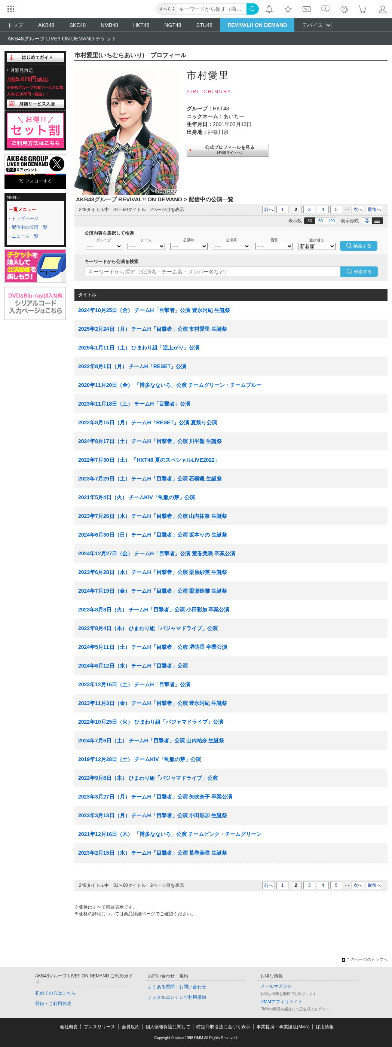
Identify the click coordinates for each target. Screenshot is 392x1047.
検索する (363, 271)
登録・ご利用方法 (53, 1003)
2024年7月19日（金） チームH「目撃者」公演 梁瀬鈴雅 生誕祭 (152, 591)
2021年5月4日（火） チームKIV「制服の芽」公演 (136, 497)
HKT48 (141, 25)
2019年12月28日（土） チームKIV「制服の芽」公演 (139, 759)
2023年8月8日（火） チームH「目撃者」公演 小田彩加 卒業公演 (154, 610)
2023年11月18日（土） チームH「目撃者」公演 (134, 404)
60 (320, 221)
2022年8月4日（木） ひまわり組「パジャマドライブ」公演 (148, 628)
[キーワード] (211, 9)
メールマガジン (276, 986)
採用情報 (325, 1026)
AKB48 (46, 25)
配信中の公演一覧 (30, 227)
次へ (357, 209)
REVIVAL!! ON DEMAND (257, 25)
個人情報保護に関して (168, 1026)
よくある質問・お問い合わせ (177, 986)
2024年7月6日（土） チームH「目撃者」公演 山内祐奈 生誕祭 (151, 741)
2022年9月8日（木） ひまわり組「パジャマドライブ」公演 (148, 778)
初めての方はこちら (55, 993)
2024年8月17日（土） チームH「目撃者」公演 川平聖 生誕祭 (150, 441)
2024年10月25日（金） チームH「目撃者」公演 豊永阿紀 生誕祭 (154, 310)
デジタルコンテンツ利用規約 (177, 997)
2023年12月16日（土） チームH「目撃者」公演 (134, 684)
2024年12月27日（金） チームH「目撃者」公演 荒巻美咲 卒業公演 (156, 553)
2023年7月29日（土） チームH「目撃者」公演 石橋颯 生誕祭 (150, 479)
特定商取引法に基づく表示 (223, 1026)
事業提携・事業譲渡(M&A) (283, 1026)
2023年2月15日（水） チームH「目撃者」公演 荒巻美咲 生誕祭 (152, 853)
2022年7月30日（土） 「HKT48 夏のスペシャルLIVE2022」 (149, 460)
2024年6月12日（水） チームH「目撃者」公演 (133, 666)
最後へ (374, 209)
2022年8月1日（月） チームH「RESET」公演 (132, 366)
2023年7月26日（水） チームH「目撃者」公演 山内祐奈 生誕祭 (152, 516)
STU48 (204, 25)
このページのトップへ (365, 959)
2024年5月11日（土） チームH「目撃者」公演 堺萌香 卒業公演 (152, 647)
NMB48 (109, 25)
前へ (268, 209)
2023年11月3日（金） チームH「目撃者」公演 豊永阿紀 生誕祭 (152, 703)
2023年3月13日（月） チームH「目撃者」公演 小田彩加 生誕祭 (152, 815)
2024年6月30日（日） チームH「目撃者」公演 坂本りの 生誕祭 (152, 535)
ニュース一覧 (25, 236)
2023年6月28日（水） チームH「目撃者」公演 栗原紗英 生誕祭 (152, 572)
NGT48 (172, 25)
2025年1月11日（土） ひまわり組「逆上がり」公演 (138, 348)
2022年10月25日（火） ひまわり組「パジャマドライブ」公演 (150, 722)
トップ (15, 25)
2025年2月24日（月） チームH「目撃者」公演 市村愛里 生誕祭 (152, 329)
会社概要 (69, 1026)
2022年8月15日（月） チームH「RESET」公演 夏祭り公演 (147, 422)
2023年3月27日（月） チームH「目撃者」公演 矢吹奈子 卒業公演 (155, 797)
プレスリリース (99, 1026)
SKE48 (78, 25)
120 (331, 221)
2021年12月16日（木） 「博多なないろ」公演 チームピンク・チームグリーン (169, 834)
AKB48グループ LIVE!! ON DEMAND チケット (61, 39)
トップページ (25, 218)
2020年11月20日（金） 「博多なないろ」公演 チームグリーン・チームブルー (169, 385)
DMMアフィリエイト (281, 1001)
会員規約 (131, 1026)
